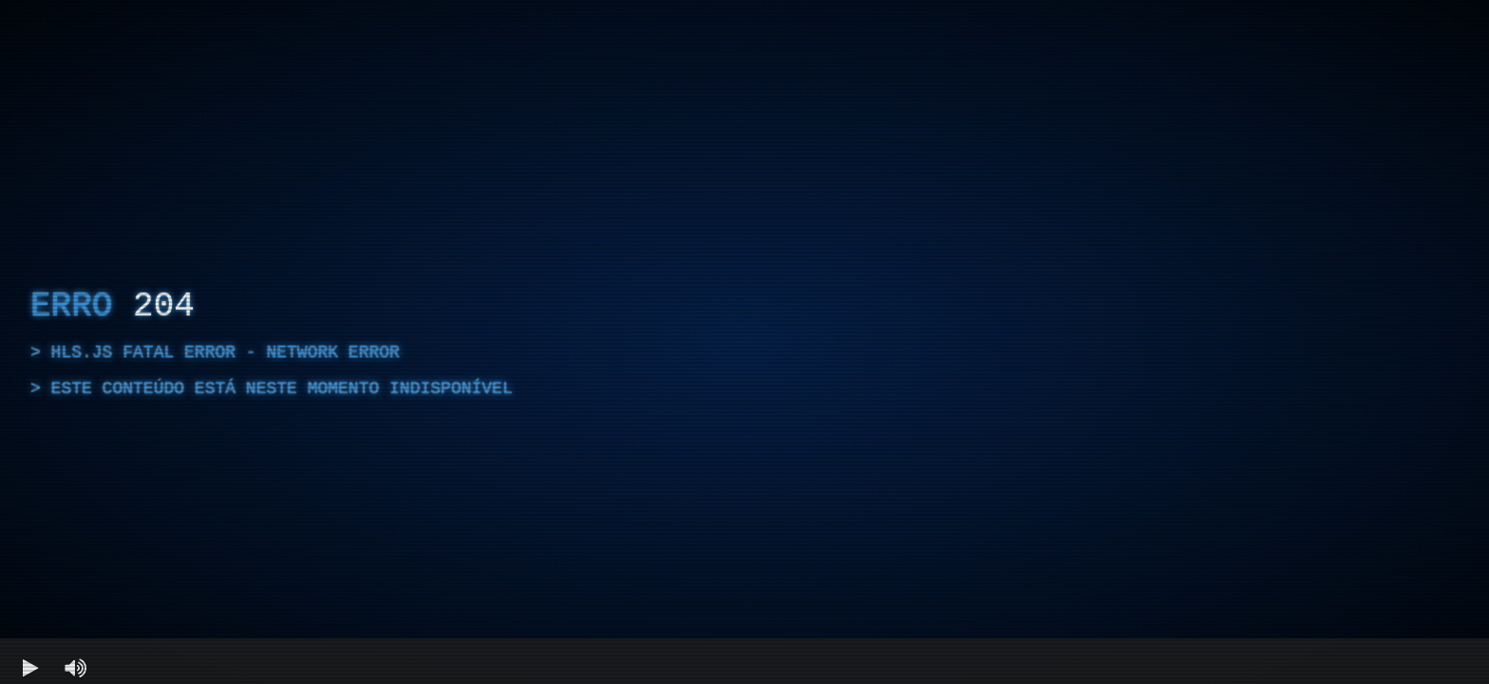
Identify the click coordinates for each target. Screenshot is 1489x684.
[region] (744, 342)
